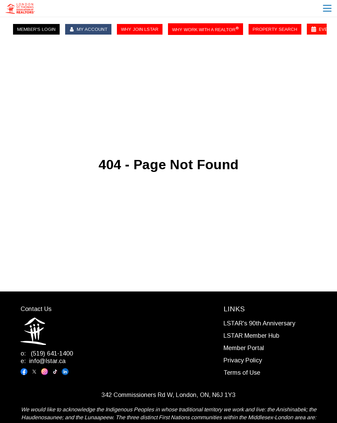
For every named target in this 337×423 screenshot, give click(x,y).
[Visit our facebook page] (26, 371)
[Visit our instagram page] (46, 371)
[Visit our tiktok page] (56, 371)
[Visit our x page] (36, 371)
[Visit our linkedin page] (67, 371)
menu (327, 8)
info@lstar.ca (47, 361)
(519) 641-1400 (51, 353)
